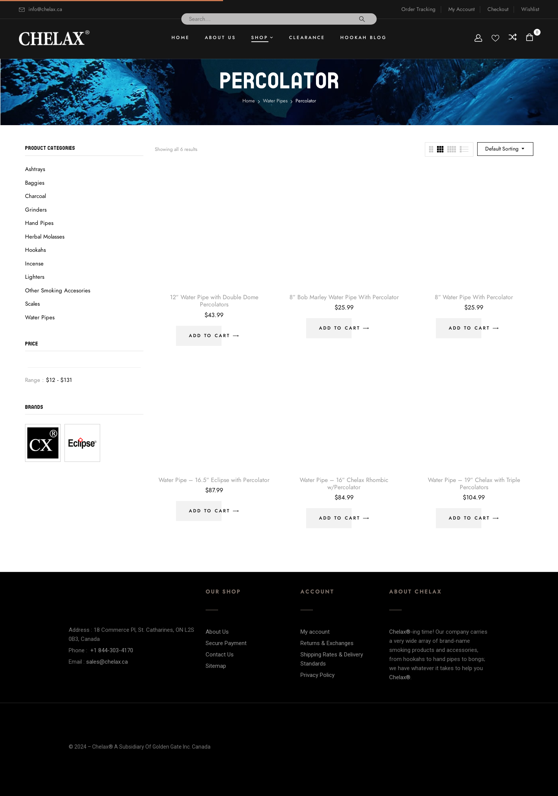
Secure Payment (226, 643)
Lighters (34, 277)
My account (315, 631)
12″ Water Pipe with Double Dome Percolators (214, 301)
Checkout (497, 9)
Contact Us (220, 654)
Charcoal (35, 196)
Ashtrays (35, 169)
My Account (461, 9)
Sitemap (216, 666)
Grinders (36, 210)
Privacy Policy (317, 675)
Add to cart (209, 336)
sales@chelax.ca (107, 661)
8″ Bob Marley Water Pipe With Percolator (344, 297)
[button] (530, 38)
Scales (32, 304)
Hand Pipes (39, 223)
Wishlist (530, 9)
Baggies (34, 183)
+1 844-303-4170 (111, 650)
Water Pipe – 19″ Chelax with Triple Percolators (474, 483)
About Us (217, 631)
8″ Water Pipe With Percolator (474, 297)
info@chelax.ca (45, 9)
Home (248, 100)
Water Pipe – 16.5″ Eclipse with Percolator (214, 480)
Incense (34, 263)
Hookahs (35, 250)
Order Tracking (418, 9)
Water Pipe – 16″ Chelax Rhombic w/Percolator (344, 483)
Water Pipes (275, 100)
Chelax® (399, 631)
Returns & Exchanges (327, 643)
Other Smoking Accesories (57, 290)
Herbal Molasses (44, 236)
